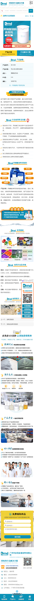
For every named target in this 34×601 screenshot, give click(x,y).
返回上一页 (28, 16)
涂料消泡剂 (10, 319)
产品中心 (13, 597)
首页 (29, 597)
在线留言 (21, 597)
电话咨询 (4, 597)
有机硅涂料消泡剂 (12, 324)
